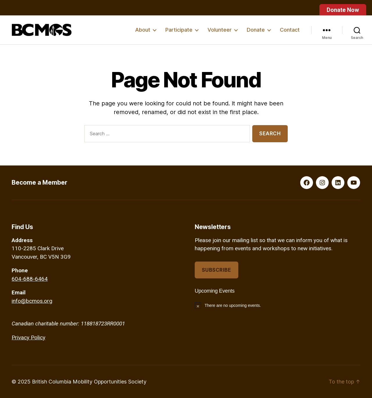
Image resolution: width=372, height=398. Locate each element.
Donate (256, 30)
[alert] (277, 305)
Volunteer (220, 30)
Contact (290, 30)
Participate (178, 30)
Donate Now (343, 9)
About (142, 30)
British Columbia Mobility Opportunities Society (89, 382)
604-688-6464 (30, 278)
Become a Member (39, 182)
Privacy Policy (28, 337)
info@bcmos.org (32, 301)
